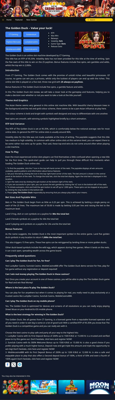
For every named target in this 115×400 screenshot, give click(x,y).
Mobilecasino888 (13, 49)
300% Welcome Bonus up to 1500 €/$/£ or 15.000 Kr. (56, 342)
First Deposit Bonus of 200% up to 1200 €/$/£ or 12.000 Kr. (62, 352)
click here (49, 339)
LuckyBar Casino (17, 265)
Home (8, 20)
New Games (31, 20)
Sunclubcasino (31, 49)
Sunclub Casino (33, 265)
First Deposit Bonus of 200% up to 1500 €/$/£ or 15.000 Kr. (59, 336)
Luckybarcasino (31, 42)
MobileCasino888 (50, 265)
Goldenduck (31, 34)
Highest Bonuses (13, 42)
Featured (19, 20)
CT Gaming (13, 34)
